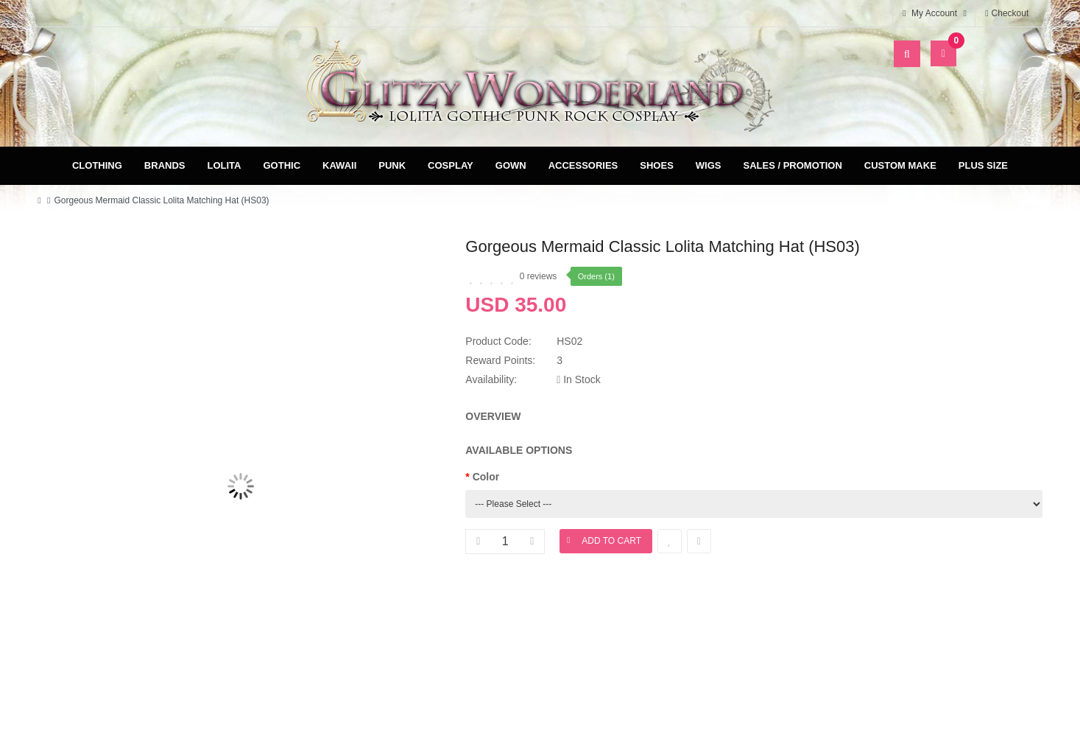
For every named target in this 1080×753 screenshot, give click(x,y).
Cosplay (450, 165)
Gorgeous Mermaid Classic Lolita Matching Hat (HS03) (161, 200)
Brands (165, 165)
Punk (392, 165)
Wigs (708, 165)
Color (486, 477)
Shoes (657, 165)
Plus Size (983, 165)
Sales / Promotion (792, 165)
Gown (510, 165)
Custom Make (900, 165)
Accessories (583, 165)
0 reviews (538, 276)
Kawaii (339, 165)
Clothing (97, 165)
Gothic (281, 165)
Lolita (224, 165)
